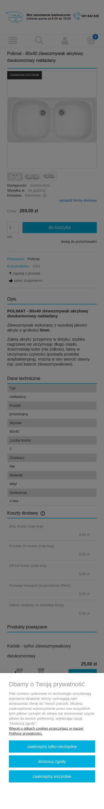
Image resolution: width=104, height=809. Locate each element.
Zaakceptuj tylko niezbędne (52, 746)
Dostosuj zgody (52, 761)
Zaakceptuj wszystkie (52, 776)
